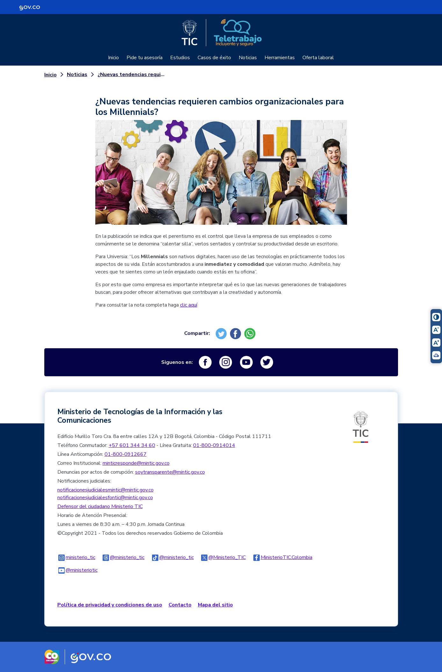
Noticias (248, 57)
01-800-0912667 (126, 454)
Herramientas (279, 57)
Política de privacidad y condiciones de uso (109, 604)
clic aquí (188, 304)
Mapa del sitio (215, 604)
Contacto (180, 604)
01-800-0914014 (214, 445)
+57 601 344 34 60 (132, 445)
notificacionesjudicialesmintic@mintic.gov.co (105, 489)
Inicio (113, 57)
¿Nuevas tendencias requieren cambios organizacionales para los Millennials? (132, 74)
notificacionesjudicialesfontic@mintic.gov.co (105, 497)
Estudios (180, 57)
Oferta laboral (318, 57)
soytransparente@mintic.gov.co (170, 472)
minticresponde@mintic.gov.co (136, 463)
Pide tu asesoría (145, 57)
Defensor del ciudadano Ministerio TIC (100, 506)
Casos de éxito (214, 57)
